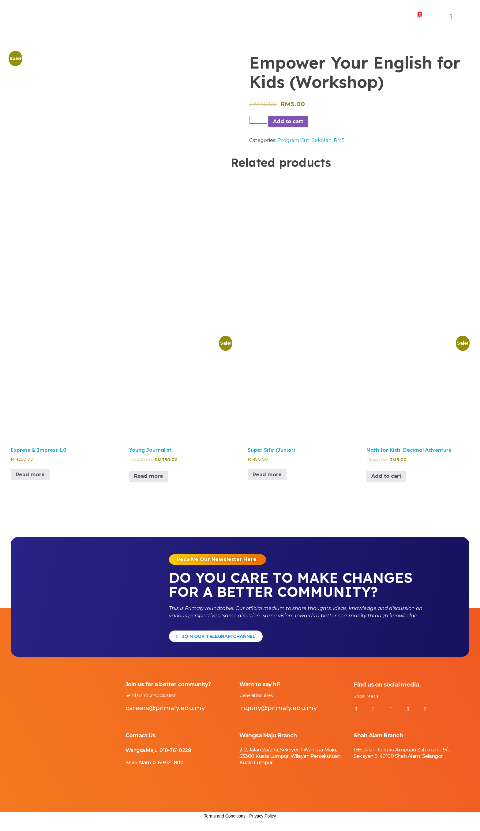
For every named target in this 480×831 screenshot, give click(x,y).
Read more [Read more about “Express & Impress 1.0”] (30, 474)
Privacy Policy (262, 822)
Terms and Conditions (225, 822)
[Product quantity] (258, 120)
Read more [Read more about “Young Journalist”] (148, 476)
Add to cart (288, 121)
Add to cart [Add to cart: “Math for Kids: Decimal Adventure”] (386, 476)
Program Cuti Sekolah (304, 140)
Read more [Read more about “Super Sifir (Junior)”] (267, 474)
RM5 (339, 140)
